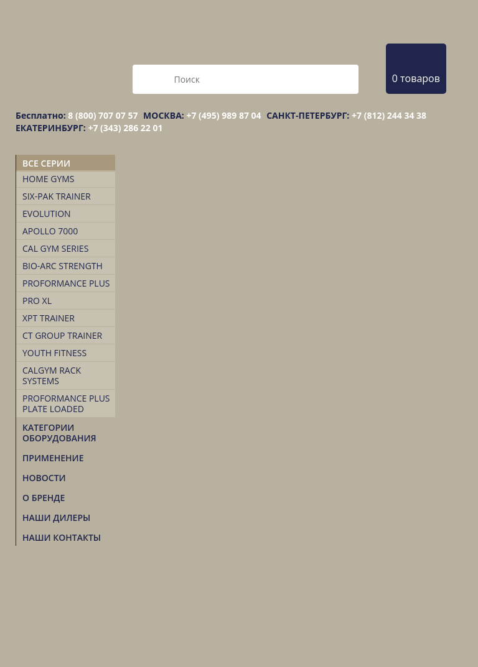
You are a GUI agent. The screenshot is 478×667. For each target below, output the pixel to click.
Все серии (46, 163)
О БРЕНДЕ (43, 498)
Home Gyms (48, 179)
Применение (52, 458)
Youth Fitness (54, 353)
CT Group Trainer (62, 335)
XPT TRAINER (48, 318)
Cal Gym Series (55, 248)
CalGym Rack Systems (51, 375)
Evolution (46, 213)
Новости (44, 478)
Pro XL (37, 300)
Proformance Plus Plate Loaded (66, 403)
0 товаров (416, 78)
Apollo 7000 (50, 231)
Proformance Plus (66, 283)
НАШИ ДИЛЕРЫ (56, 517)
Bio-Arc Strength (62, 266)
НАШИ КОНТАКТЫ (61, 537)
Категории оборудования (59, 432)
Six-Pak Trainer (56, 196)
